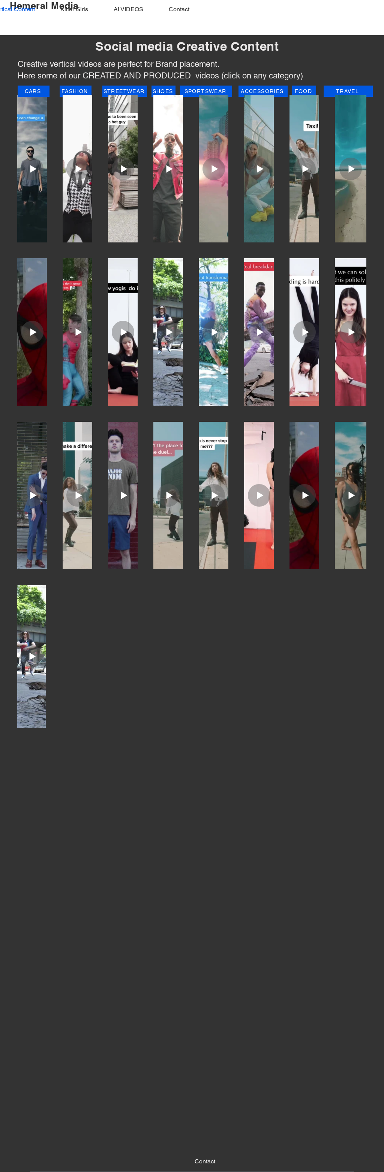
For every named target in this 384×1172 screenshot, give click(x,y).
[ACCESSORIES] (263, 91)
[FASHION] (76, 91)
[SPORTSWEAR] (206, 91)
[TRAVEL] (348, 91)
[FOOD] (304, 91)
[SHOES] (164, 91)
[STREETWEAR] (124, 91)
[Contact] (204, 1161)
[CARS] (34, 91)
